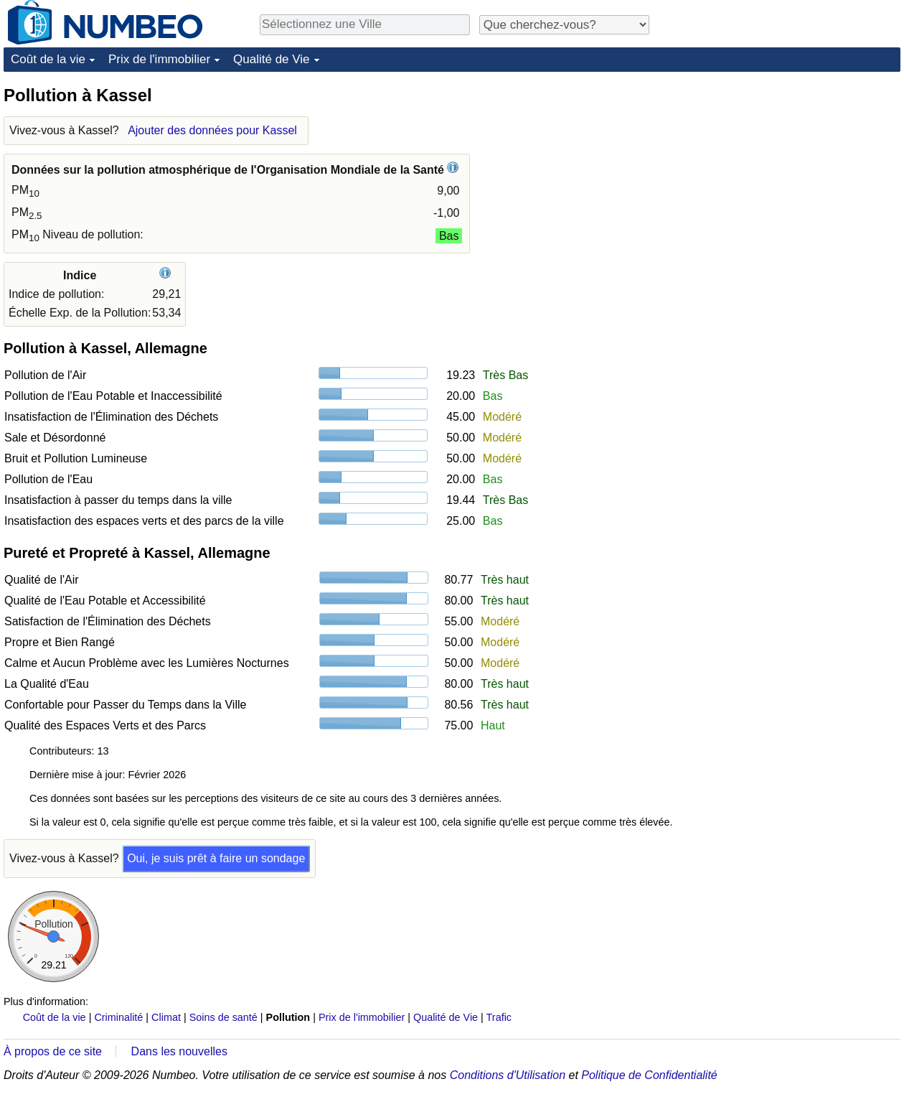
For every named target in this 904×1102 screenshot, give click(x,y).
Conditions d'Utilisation (507, 1075)
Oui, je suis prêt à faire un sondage (216, 858)
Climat (166, 1017)
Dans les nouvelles (179, 1051)
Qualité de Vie (271, 59)
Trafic (499, 1017)
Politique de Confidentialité (649, 1075)
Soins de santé (223, 1017)
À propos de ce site (53, 1051)
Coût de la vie (48, 59)
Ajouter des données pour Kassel (212, 130)
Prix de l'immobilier (159, 59)
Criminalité (118, 1017)
